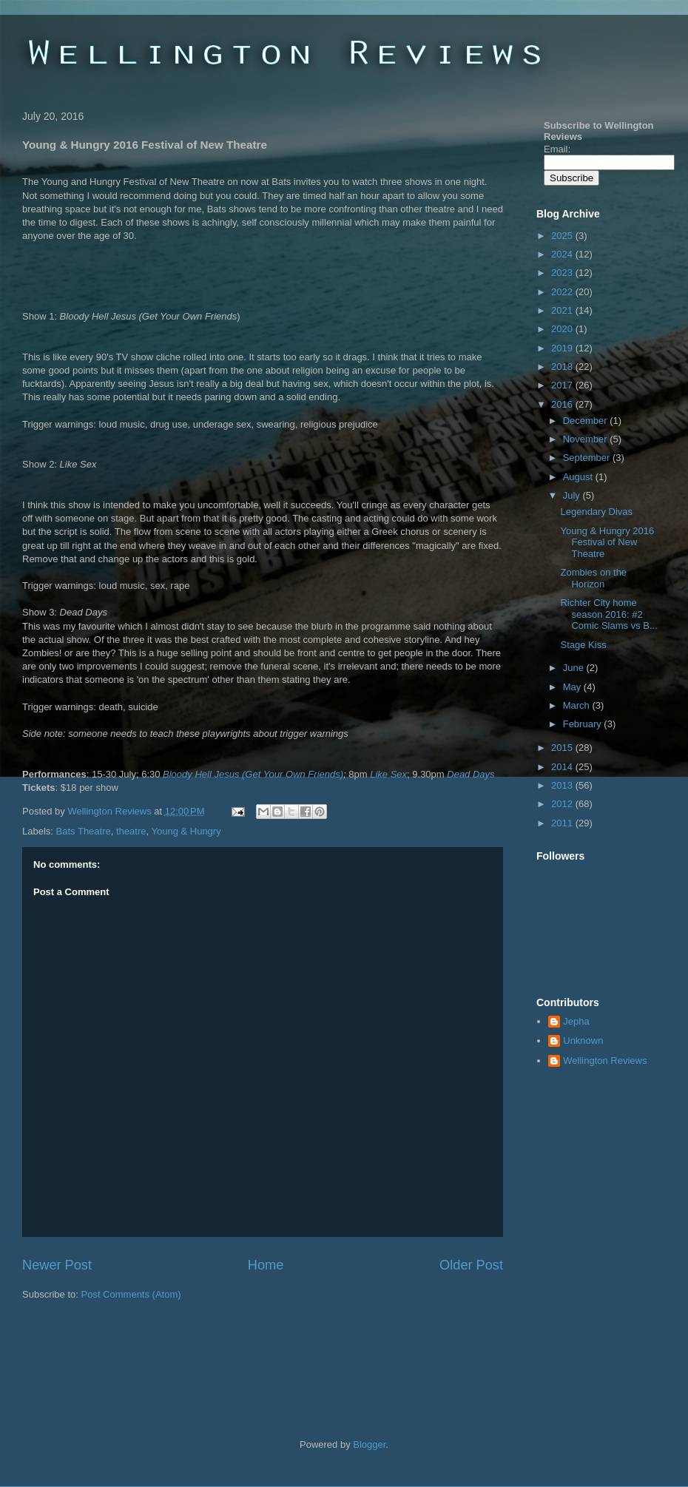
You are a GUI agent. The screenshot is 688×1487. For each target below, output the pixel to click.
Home (266, 1265)
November (586, 439)
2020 (563, 328)
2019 (563, 348)
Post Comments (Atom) (131, 1294)
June (575, 667)
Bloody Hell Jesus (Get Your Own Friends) (253, 774)
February (583, 723)
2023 (563, 272)
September (588, 457)
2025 (563, 235)
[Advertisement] (195, 1346)
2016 (563, 404)
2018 (563, 366)
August (579, 476)
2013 (563, 785)
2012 (563, 803)
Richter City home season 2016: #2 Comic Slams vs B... (608, 614)
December (586, 420)
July (573, 495)
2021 (563, 310)
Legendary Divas (596, 511)
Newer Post (57, 1265)
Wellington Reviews (110, 811)
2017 (563, 385)
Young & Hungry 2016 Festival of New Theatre (607, 542)
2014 (563, 766)
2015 (563, 747)
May (573, 686)
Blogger (369, 1444)
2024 (563, 254)
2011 (563, 823)
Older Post (471, 1265)
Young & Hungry (185, 831)
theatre (131, 831)
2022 (563, 291)
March (578, 705)
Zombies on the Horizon (593, 578)
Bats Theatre (83, 831)
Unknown (583, 1040)
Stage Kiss (583, 644)
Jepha (576, 1021)
